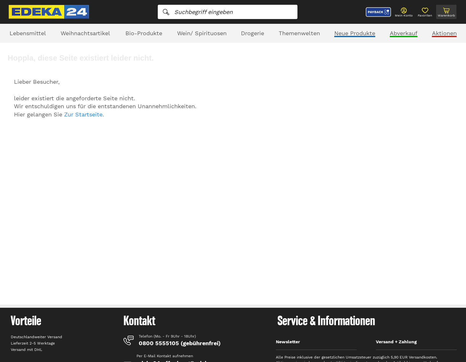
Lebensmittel (28, 33)
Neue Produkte (354, 33)
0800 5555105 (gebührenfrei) (180, 343)
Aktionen (444, 33)
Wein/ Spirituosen (202, 33)
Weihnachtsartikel (85, 33)
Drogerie (252, 33)
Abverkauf (403, 33)
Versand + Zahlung (396, 341)
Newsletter (288, 341)
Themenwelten (299, 33)
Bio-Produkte (143, 33)
